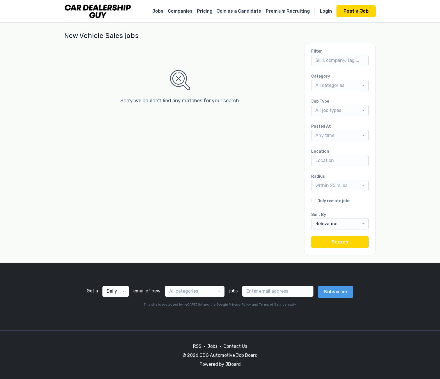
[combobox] (340, 85)
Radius (318, 176)
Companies (180, 11)
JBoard (233, 364)
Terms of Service (273, 304)
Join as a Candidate (239, 11)
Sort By (318, 214)
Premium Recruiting (288, 11)
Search (340, 242)
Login (326, 11)
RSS (197, 346)
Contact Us (235, 346)
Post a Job (356, 11)
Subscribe (335, 291)
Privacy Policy (240, 304)
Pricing (204, 11)
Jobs (157, 11)
